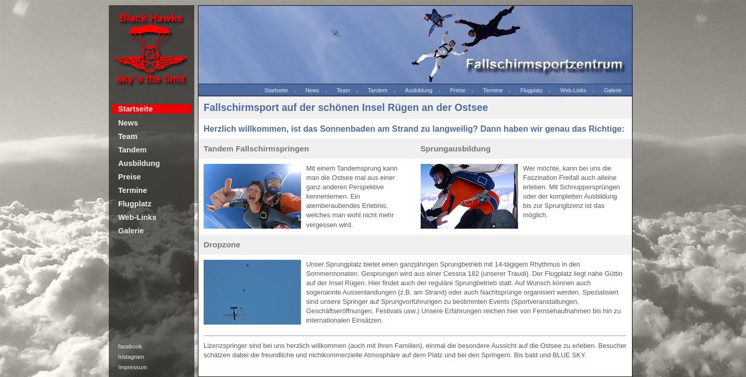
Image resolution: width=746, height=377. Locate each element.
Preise (129, 177)
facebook (130, 346)
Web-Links (137, 217)
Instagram (131, 357)
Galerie (131, 231)
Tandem (132, 150)
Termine (132, 190)
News (128, 123)
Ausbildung (139, 163)
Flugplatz (134, 204)
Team (127, 136)
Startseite (135, 109)
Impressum (132, 367)
